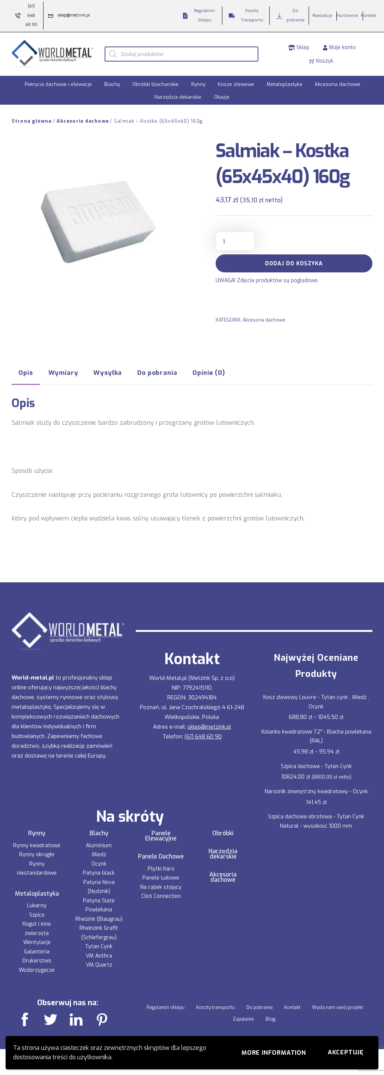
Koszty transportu (215, 1006)
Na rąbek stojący (161, 885)
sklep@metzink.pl (209, 725)
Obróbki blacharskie (155, 83)
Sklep (299, 46)
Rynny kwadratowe (36, 844)
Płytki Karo (161, 867)
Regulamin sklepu (165, 1006)
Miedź (99, 853)
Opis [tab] (25, 371)
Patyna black (99, 871)
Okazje (222, 95)
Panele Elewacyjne (161, 834)
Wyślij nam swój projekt (337, 1006)
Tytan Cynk (98, 945)
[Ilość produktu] (235, 239)
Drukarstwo (36, 959)
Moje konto (339, 46)
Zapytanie (243, 1018)
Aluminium (99, 844)
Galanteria (37, 950)
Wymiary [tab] (63, 371)
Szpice (37, 913)
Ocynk (99, 862)
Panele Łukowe (160, 876)
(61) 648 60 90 (203, 735)
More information (274, 1053)
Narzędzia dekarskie (177, 95)
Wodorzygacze (37, 969)
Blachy (112, 83)
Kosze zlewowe (236, 83)
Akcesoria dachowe (337, 83)
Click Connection (161, 895)
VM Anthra (99, 954)
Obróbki (223, 831)
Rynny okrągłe (36, 853)
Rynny (198, 83)
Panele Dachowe (161, 855)
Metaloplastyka (284, 83)
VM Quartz (99, 963)
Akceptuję (346, 1052)
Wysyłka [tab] (107, 371)
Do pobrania (259, 1006)
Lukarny (36, 904)
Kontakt (292, 1006)
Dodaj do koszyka (294, 262)
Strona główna (32, 120)
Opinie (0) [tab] (208, 371)
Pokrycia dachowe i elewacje (58, 83)
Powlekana (99, 908)
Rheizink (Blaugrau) (99, 917)
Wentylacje (37, 941)
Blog (270, 1018)
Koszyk (321, 60)
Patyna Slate (99, 899)
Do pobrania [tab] (157, 371)
